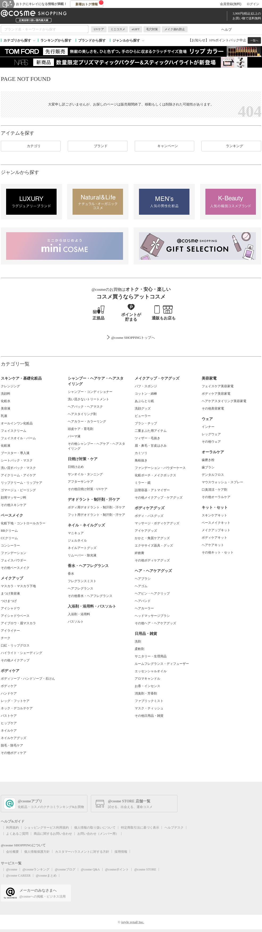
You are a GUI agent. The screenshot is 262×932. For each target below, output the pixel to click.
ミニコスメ (118, 29)
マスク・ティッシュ (149, 708)
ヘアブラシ (143, 579)
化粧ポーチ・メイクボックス (155, 475)
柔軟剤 (139, 649)
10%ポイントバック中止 (227, 40)
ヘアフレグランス (80, 588)
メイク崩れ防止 (174, 29)
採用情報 (121, 852)
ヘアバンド (143, 601)
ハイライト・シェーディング (21, 653)
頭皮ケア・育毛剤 (80, 429)
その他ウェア (211, 441)
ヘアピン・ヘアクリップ (152, 593)
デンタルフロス (213, 475)
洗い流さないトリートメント (88, 399)
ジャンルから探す (126, 40)
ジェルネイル (77, 540)
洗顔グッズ (143, 408)
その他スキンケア (13, 505)
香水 (71, 573)
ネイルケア (9, 730)
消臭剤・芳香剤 (146, 693)
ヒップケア (9, 723)
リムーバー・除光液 (82, 555)
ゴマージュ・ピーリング (18, 490)
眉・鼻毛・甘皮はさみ (151, 445)
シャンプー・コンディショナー (90, 392)
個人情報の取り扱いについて (95, 827)
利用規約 (12, 827)
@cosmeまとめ (46, 875)
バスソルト (76, 621)
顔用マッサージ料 (13, 497)
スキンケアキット (214, 515)
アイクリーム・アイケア (18, 475)
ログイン (253, 4)
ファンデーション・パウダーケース (160, 468)
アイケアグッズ (146, 531)
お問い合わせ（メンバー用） (98, 834)
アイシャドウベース (15, 616)
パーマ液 (74, 436)
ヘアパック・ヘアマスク (85, 406)
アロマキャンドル (147, 678)
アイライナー (10, 630)
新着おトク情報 (89, 3)
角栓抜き (141, 460)
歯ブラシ (208, 467)
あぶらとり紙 (144, 401)
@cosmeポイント (117, 869)
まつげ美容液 (10, 593)
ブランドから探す (92, 40)
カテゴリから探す (17, 40)
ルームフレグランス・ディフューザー (162, 664)
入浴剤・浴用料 (79, 614)
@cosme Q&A (90, 869)
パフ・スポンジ (146, 386)
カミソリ (141, 453)
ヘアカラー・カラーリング (87, 421)
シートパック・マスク (17, 460)
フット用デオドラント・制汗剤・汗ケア (96, 515)
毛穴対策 (152, 29)
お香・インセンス (147, 686)
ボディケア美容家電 (216, 393)
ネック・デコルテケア (17, 708)
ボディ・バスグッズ (149, 516)
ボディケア (9, 686)
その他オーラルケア (216, 497)
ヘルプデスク (174, 827)
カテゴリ (30, 146)
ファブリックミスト (149, 701)
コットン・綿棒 (146, 393)
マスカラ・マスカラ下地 (18, 586)
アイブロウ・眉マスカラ (18, 623)
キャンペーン (164, 146)
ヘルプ (226, 30)
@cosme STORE (145, 869)
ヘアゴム (141, 586)
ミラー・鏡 (143, 483)
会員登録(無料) (230, 4)
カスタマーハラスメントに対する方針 (82, 852)
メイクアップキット (216, 530)
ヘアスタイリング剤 (82, 414)
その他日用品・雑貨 (149, 716)
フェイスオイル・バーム (18, 438)
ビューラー (143, 416)
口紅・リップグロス (15, 645)
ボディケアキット (214, 537)
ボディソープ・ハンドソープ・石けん (28, 678)
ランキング (231, 146)
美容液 (5, 408)
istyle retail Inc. (132, 922)
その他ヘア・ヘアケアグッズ (155, 623)
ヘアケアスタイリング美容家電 (224, 401)
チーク (5, 638)
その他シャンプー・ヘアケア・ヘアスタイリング (96, 446)
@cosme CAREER (18, 875)
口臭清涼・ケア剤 (214, 489)
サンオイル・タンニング (85, 474)
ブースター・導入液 (15, 453)
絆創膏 (139, 553)
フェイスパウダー (13, 560)
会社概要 (12, 852)
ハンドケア (9, 693)
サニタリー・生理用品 (151, 656)
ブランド (97, 146)
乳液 (4, 416)
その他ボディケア (13, 753)
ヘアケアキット (213, 545)
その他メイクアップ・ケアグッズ (159, 497)
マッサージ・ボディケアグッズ (157, 523)
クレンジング (10, 386)
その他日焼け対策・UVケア (87, 489)
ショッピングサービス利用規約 (46, 827)
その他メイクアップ (15, 660)
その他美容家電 (213, 408)
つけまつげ (9, 601)
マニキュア (76, 533)
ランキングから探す (55, 40)
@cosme (11, 869)
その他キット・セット (218, 552)
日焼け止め (76, 467)
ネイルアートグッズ (82, 548)
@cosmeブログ (65, 869)
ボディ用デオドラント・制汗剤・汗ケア (96, 507)
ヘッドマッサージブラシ (152, 616)
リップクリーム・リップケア (21, 483)
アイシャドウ (10, 608)
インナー (208, 427)
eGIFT (136, 29)
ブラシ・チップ (146, 423)
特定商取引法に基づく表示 (140, 827)
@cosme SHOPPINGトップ (131, 338)
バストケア (9, 716)
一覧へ (254, 40)
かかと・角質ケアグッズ (152, 538)
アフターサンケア (80, 481)
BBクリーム (9, 531)
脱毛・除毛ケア (12, 745)
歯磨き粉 (208, 460)
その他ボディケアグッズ (152, 560)
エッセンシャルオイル (151, 671)
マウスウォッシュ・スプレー (222, 482)
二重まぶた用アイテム (151, 431)
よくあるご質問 (17, 834)
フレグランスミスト (82, 581)
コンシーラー (10, 545)
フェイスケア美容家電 (218, 386)
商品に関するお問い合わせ (53, 834)
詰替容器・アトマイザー (152, 490)
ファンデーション (13, 553)
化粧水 (5, 401)
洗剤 (138, 641)
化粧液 (5, 445)
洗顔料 (5, 393)
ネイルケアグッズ (13, 738)
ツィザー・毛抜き (147, 438)
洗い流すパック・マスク (18, 468)
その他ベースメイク (15, 568)
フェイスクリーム (13, 431)
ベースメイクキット (216, 523)
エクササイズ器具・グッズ (154, 545)
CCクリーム (9, 538)
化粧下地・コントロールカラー (23, 523)
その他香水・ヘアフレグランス (90, 596)
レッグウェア (211, 434)
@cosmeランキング (36, 869)
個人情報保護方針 (37, 852)
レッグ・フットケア (15, 701)
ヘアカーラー (144, 608)
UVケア (99, 29)
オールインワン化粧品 (17, 423)
